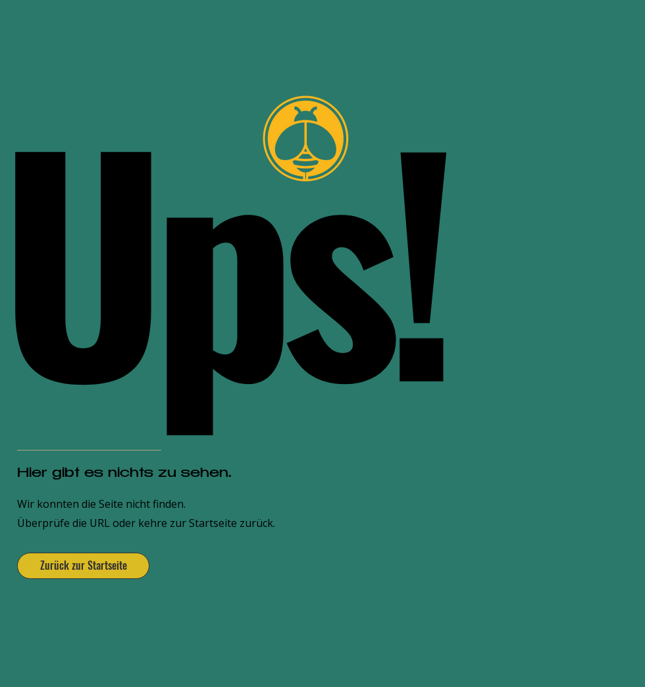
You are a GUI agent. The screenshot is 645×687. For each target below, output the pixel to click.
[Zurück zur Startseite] (83, 566)
